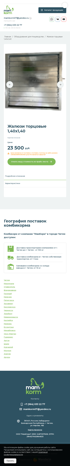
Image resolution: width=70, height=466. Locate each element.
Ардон (7, 357)
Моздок (7, 351)
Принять (10, 461)
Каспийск (8, 320)
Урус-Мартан (10, 334)
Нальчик (8, 297)
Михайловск (9, 330)
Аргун (6, 340)
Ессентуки (9, 327)
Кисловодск (9, 307)
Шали (6, 344)
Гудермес (8, 337)
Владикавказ (10, 290)
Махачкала (9, 284)
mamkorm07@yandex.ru (16, 18)
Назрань (8, 324)
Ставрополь (9, 287)
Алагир (7, 354)
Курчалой (8, 347)
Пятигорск (9, 300)
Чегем (7, 280)
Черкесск (8, 310)
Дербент (8, 314)
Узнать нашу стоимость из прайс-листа (31, 162)
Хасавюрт (8, 304)
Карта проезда (35, 430)
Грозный (8, 294)
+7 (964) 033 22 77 (13, 25)
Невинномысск (11, 317)
